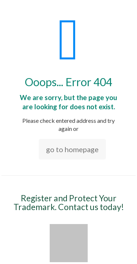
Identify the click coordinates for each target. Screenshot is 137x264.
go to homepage (72, 149)
